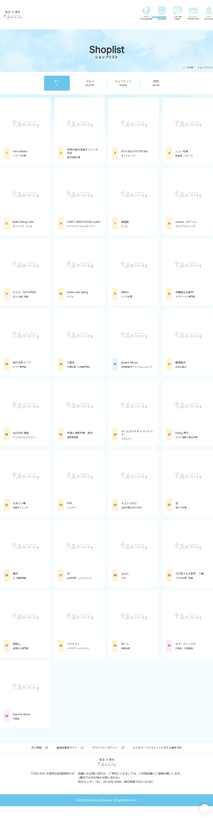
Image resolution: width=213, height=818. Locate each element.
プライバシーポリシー (105, 747)
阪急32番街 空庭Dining (29, 15)
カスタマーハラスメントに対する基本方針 (157, 747)
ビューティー (123, 82)
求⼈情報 (36, 747)
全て (57, 82)
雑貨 (156, 82)
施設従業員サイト (67, 747)
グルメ (90, 82)
